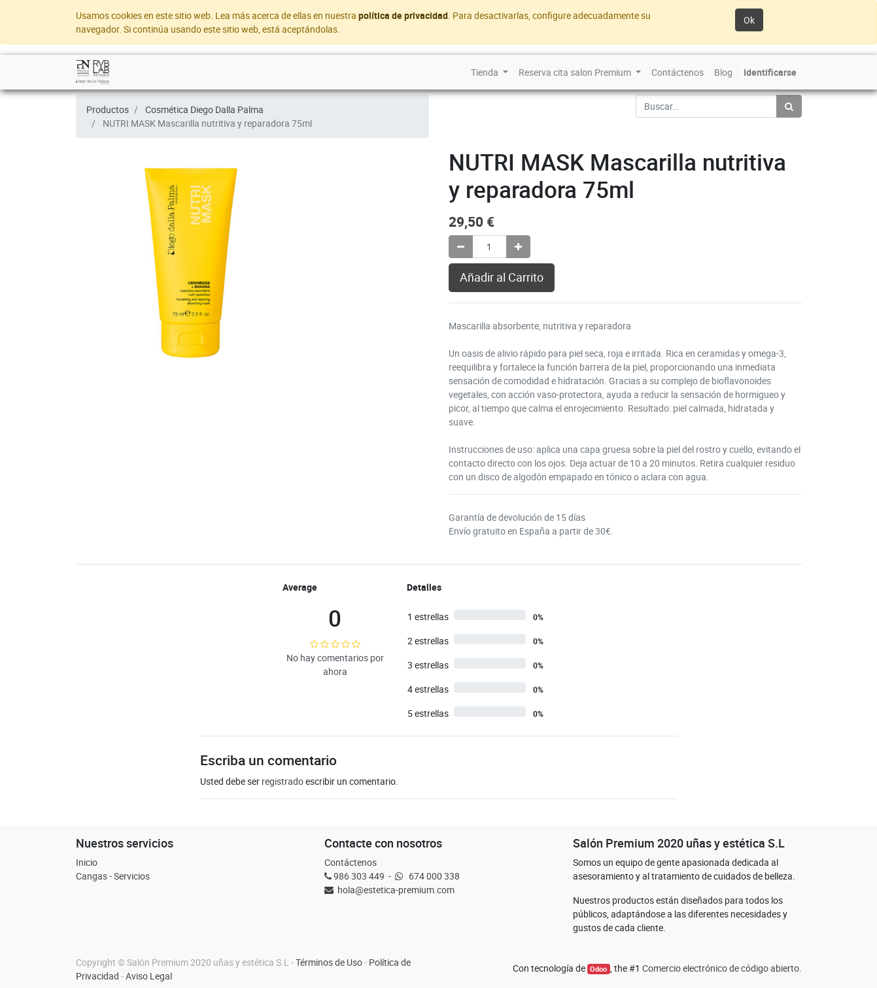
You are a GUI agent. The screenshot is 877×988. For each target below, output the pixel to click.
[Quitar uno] (461, 246)
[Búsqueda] (789, 106)
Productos (107, 109)
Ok (749, 20)
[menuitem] (489, 72)
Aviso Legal (149, 976)
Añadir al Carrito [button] (501, 277)
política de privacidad (403, 15)
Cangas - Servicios (113, 876)
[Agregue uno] (518, 246)
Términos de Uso (329, 962)
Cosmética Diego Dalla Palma (204, 109)
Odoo (598, 969)
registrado (282, 781)
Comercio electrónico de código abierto (720, 968)
